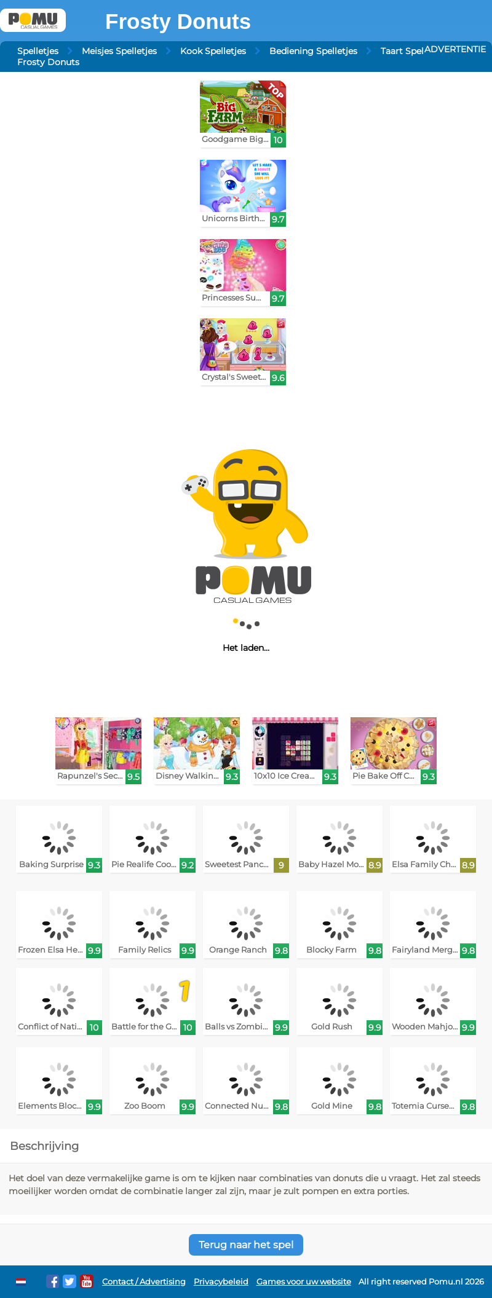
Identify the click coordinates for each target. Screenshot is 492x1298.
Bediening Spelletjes (313, 51)
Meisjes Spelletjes (119, 51)
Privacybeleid (221, 1281)
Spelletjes (37, 51)
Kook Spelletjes (213, 51)
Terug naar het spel (246, 1245)
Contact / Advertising (144, 1281)
